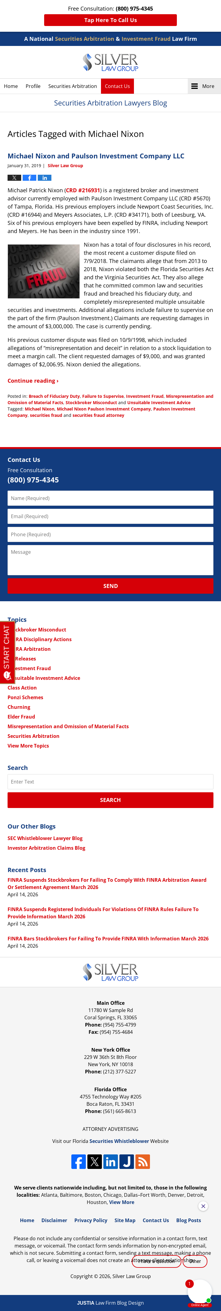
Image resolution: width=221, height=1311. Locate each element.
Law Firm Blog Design (110, 1303)
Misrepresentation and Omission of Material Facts (68, 726)
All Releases (22, 658)
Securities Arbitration (72, 86)
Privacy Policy (90, 1220)
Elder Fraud (21, 716)
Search (110, 799)
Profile (33, 86)
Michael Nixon (39, 409)
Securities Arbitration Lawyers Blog (110, 62)
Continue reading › (33, 380)
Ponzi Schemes (25, 697)
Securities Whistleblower (119, 1141)
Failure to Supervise (103, 396)
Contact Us (117, 86)
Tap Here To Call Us (110, 20)
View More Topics (28, 745)
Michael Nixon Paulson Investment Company (104, 409)
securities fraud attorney (98, 415)
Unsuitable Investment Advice (158, 402)
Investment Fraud (145, 396)
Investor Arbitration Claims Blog (46, 848)
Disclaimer (54, 1220)
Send (110, 585)
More (208, 86)
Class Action (22, 687)
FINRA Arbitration (29, 649)
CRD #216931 (83, 190)
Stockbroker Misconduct (91, 402)
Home (11, 86)
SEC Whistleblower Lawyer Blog (45, 838)
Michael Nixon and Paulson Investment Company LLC (96, 155)
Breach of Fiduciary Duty (54, 396)
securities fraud (46, 415)
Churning (19, 707)
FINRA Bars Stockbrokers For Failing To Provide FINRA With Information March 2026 (108, 938)
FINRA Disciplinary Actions (40, 639)
